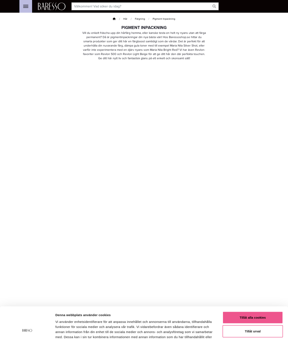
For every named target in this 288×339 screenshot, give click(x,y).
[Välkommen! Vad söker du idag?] (141, 6)
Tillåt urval (253, 303)
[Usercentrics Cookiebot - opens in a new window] (27, 331)
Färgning (140, 19)
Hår (125, 19)
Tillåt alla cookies (253, 289)
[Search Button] (214, 6)
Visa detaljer (229, 330)
